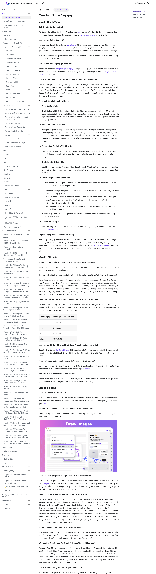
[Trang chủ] (41, 10)
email (44, 403)
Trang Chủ (39, 3)
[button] (16, 13)
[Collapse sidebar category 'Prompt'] (29, 135)
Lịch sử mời (85, 368)
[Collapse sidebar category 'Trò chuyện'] (29, 105)
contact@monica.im (50, 229)
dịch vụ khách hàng (87, 35)
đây (78, 32)
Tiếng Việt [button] (139, 3)
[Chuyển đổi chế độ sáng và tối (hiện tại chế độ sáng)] (148, 3)
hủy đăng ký (72, 45)
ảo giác (47, 483)
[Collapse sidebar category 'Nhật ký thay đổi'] (29, 231)
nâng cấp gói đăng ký (64, 68)
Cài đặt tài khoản (62, 350)
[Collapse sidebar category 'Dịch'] (29, 162)
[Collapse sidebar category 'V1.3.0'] (29, 504)
